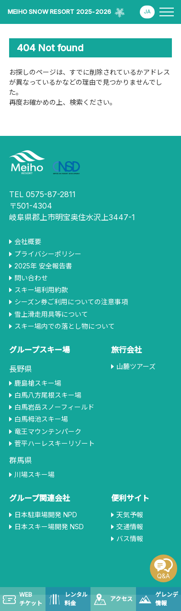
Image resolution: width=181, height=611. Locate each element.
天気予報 (129, 514)
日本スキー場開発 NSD (49, 526)
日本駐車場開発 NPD (45, 514)
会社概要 (27, 241)
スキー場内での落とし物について (64, 326)
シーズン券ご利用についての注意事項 (71, 302)
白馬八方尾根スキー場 (47, 395)
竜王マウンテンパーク (47, 431)
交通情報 (129, 526)
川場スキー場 (34, 474)
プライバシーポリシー (47, 254)
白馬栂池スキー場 (41, 419)
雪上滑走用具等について (51, 314)
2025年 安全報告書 (43, 266)
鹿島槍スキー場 (37, 383)
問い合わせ (31, 278)
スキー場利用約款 (41, 290)
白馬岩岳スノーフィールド (54, 407)
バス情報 (129, 538)
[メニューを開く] (166, 12)
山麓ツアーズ (136, 366)
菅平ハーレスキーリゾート (54, 443)
